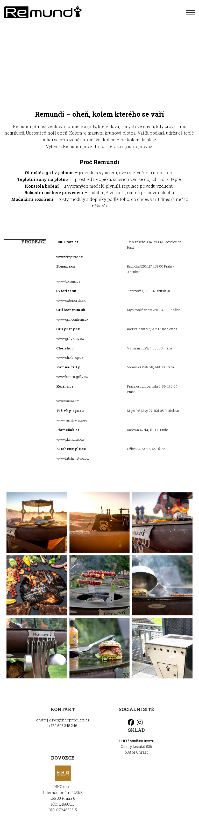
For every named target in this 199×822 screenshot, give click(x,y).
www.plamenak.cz (70, 439)
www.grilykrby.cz (70, 338)
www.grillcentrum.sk (72, 319)
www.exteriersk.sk (71, 300)
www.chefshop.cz (69, 357)
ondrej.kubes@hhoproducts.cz (63, 720)
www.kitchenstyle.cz (72, 458)
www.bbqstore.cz (69, 257)
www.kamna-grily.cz (72, 376)
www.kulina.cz (67, 401)
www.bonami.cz (68, 281)
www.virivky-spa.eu (71, 420)
